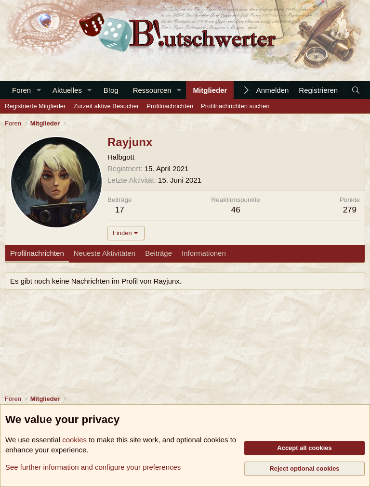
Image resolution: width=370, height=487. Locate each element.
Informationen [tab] (204, 253)
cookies (74, 440)
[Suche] (355, 90)
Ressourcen (152, 90)
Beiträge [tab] (158, 253)
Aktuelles (67, 90)
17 (119, 209)
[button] (38, 90)
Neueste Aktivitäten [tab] (104, 253)
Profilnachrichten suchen (235, 106)
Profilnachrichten (169, 106)
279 (350, 209)
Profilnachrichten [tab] (37, 253)
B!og (111, 90)
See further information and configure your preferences (93, 467)
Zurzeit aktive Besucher (106, 106)
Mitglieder (210, 90)
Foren (21, 90)
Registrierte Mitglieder (35, 106)
